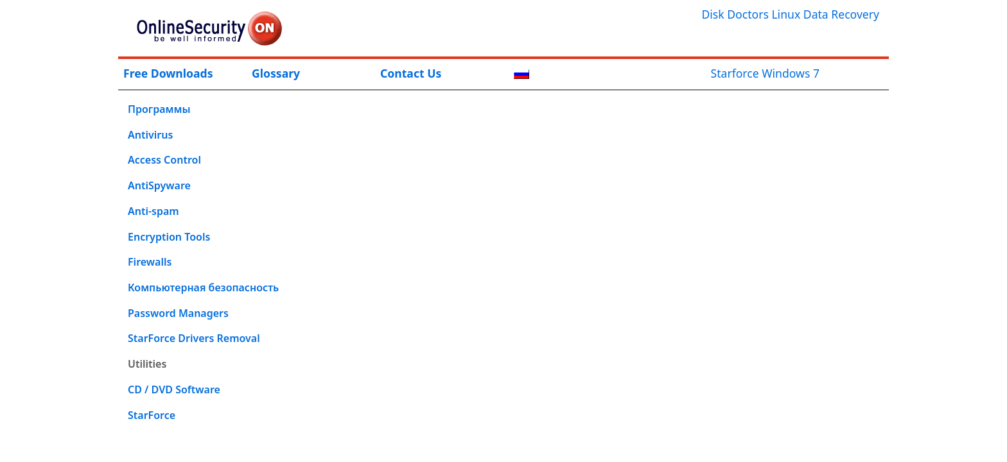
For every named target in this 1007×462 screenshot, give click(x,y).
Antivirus (150, 135)
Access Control (164, 160)
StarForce (151, 415)
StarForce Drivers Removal (194, 338)
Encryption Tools (169, 237)
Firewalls (149, 262)
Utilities (147, 364)
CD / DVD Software (174, 389)
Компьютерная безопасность (203, 287)
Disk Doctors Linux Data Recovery (790, 14)
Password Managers (178, 313)
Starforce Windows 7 (765, 73)
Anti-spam (153, 211)
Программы (159, 109)
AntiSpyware (159, 185)
